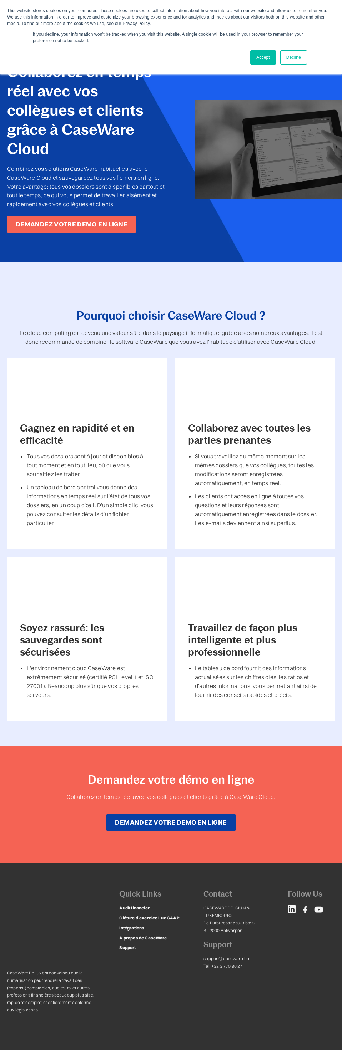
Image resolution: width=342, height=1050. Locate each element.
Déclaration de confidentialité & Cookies (47, 1005)
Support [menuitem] (127, 939)
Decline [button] (293, 57)
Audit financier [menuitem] (134, 899)
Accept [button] (263, 57)
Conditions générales (110, 1005)
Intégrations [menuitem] (131, 919)
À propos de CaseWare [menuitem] (142, 929)
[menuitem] (292, 901)
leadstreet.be (321, 1005)
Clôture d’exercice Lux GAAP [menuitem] (148, 909)
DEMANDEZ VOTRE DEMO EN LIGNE (71, 224)
